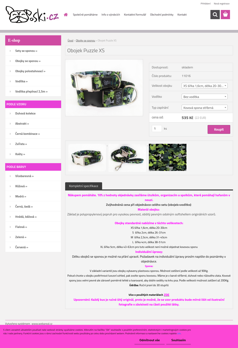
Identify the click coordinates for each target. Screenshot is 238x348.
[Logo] (32, 15)
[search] (215, 14)
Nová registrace (221, 3)
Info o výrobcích (111, 14)
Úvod (70, 40)
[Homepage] (65, 14)
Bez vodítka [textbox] (191, 96)
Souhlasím (178, 340)
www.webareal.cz (42, 323)
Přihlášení (205, 3)
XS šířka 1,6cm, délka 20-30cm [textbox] (204, 85)
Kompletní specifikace (83, 185)
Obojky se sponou (85, 40)
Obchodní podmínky (161, 14)
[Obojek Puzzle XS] (104, 61)
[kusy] (157, 128)
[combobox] (205, 85)
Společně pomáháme (85, 14)
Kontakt (182, 14)
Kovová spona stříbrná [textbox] (198, 107)
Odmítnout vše (149, 340)
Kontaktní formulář (135, 14)
